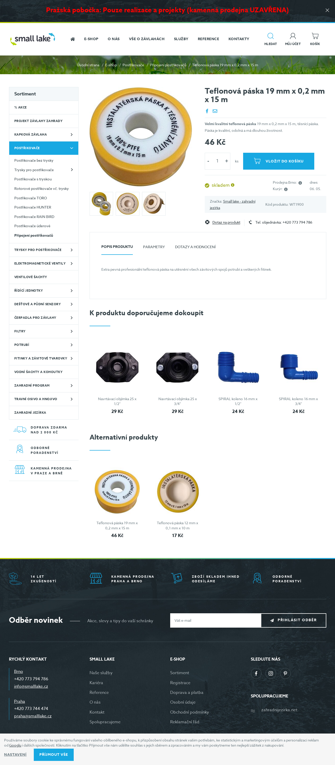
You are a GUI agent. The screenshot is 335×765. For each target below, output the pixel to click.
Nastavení (15, 754)
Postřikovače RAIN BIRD (34, 216)
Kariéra (96, 683)
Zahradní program (32, 385)
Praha (19, 701)
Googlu (15, 745)
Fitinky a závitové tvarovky (40, 358)
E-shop (111, 64)
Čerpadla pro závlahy (35, 317)
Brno (18, 672)
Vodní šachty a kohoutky (38, 372)
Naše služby (101, 673)
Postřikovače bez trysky (33, 160)
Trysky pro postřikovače (34, 169)
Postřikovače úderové (32, 225)
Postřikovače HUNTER (32, 207)
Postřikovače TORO (30, 197)
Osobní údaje (183, 702)
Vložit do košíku (285, 161)
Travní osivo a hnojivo (35, 399)
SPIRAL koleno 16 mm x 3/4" (298, 401)
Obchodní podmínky (189, 712)
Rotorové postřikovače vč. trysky (41, 188)
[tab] (117, 249)
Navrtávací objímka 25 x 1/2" (117, 401)
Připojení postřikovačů (168, 64)
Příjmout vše (53, 754)
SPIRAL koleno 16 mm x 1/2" (238, 401)
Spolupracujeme (105, 722)
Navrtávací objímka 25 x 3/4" (177, 401)
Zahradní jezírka (30, 412)
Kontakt (97, 712)
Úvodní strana (88, 64)
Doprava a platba (186, 693)
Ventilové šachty (30, 277)
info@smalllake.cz (31, 686)
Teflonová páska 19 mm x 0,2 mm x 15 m (117, 525)
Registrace (180, 683)
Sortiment (25, 94)
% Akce (20, 107)
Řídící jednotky (28, 290)
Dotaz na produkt (226, 222)
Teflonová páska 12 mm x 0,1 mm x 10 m (177, 525)
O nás (95, 702)
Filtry (20, 331)
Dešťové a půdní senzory (37, 304)
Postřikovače (133, 64)
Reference (99, 693)
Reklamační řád (184, 722)
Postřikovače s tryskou (33, 179)
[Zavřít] (327, 10)
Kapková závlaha (30, 134)
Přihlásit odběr (297, 620)
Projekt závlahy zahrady (38, 121)
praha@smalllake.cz (33, 716)
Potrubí (21, 345)
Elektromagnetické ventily (40, 263)
